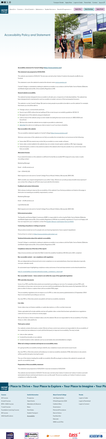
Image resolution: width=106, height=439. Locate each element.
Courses (19, 9)
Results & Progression (63, 9)
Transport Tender (58, 2)
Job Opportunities (58, 398)
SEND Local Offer (58, 422)
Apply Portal (100, 9)
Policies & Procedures (59, 410)
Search (102, 3)
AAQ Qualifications (7, 416)
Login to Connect (84, 404)
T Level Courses (6, 407)
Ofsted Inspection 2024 (60, 401)
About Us (12, 9)
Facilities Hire (57, 416)
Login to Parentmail (85, 401)
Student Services (50, 9)
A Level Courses (6, 401)
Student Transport (32, 413)
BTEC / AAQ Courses (7, 404)
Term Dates (30, 410)
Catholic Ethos (57, 404)
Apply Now (68, 2)
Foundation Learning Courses (10, 410)
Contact (94, 2)
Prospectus (30, 398)
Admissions (39, 9)
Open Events (31, 401)
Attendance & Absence (34, 404)
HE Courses (4, 413)
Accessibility (31, 416)
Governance (57, 407)
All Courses (4, 398)
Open (15, 9)
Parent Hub (87, 2)
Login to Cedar (78, 2)
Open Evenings (89, 9)
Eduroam (55, 419)
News (28, 407)
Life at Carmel (29, 9)
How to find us (57, 413)
